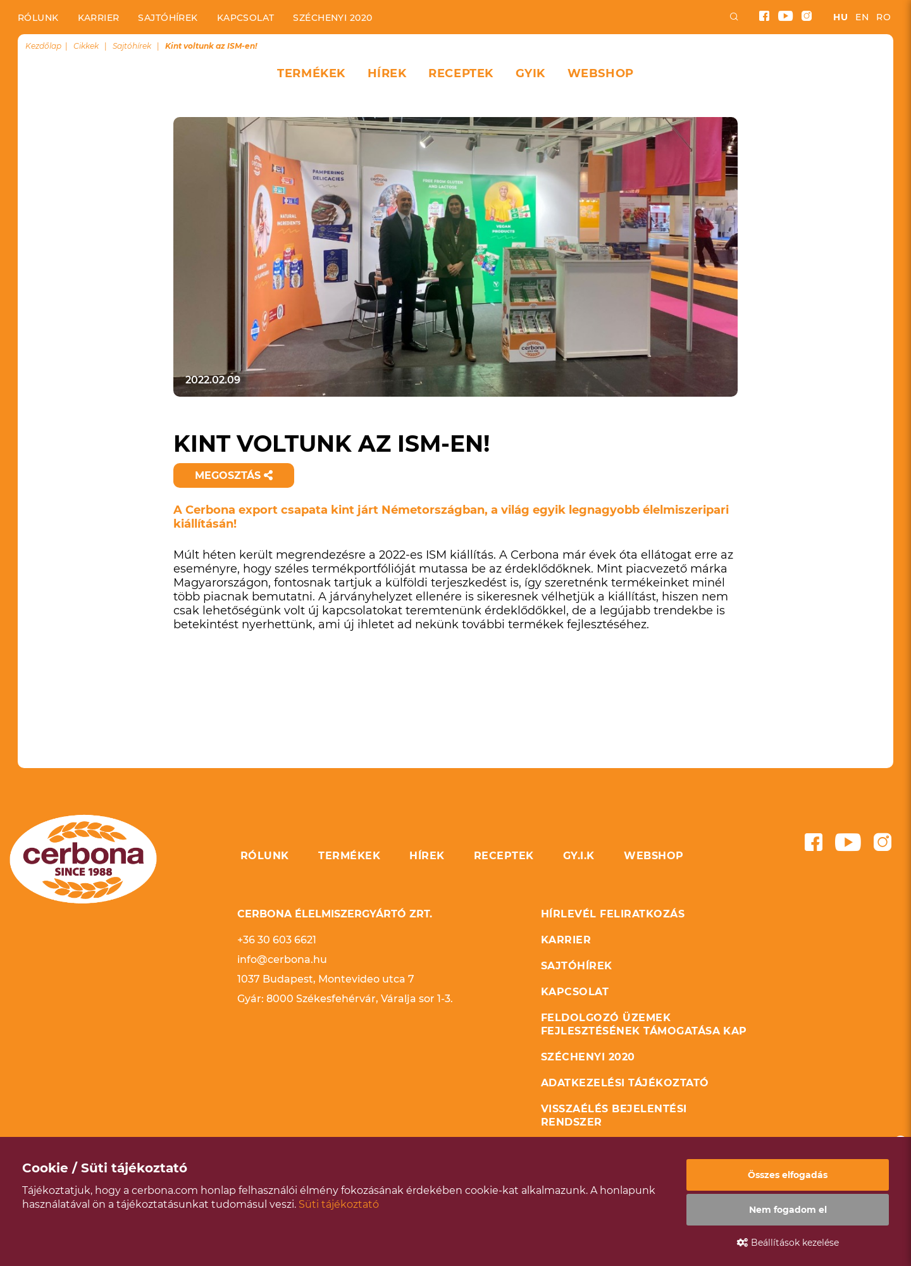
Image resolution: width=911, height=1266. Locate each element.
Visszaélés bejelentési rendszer (614, 1115)
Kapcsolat (246, 17)
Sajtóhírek (167, 17)
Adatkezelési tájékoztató (625, 1083)
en (862, 17)
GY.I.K (579, 856)
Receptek (460, 73)
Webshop (600, 73)
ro (883, 17)
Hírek (387, 73)
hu (840, 17)
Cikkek (86, 46)
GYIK (530, 73)
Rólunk (38, 17)
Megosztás (234, 475)
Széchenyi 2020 (332, 17)
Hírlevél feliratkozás (613, 914)
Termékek (311, 73)
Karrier (99, 17)
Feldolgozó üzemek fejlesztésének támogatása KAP (644, 1024)
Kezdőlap (43, 46)
